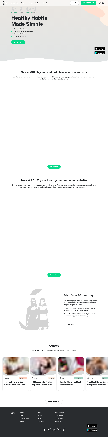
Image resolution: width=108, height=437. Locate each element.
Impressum (58, 421)
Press (39, 418)
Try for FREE (18, 42)
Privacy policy (59, 415)
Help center (41, 421)
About (39, 412)
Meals (23, 3)
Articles (45, 3)
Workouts (14, 3)
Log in (74, 3)
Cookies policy (59, 418)
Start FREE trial (88, 3)
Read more (70, 324)
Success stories (34, 3)
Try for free (54, 166)
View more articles (54, 402)
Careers (40, 415)
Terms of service (59, 412)
